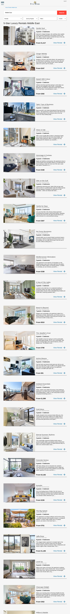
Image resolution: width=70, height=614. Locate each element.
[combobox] (30, 13)
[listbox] (12, 19)
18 (51, 578)
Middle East (14, 7)
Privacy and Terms (40, 612)
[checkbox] (6, 44)
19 (55, 578)
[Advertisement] (35, 596)
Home (6, 7)
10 (43, 578)
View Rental (59, 43)
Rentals (10, 7)
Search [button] (61, 13)
